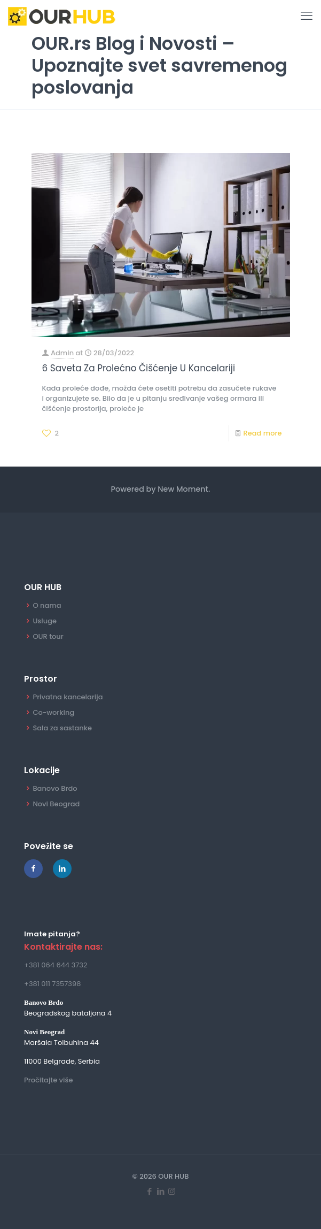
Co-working (53, 712)
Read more (262, 433)
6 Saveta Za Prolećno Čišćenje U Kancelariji (139, 368)
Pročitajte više (48, 1080)
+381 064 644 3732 (55, 965)
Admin (62, 353)
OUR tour (48, 636)
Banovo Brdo (55, 788)
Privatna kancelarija (68, 697)
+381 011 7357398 (52, 984)
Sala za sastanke (62, 728)
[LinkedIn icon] (160, 1191)
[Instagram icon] (172, 1191)
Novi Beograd (56, 804)
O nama (47, 605)
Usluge (45, 621)
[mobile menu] (306, 16)
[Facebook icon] (149, 1191)
